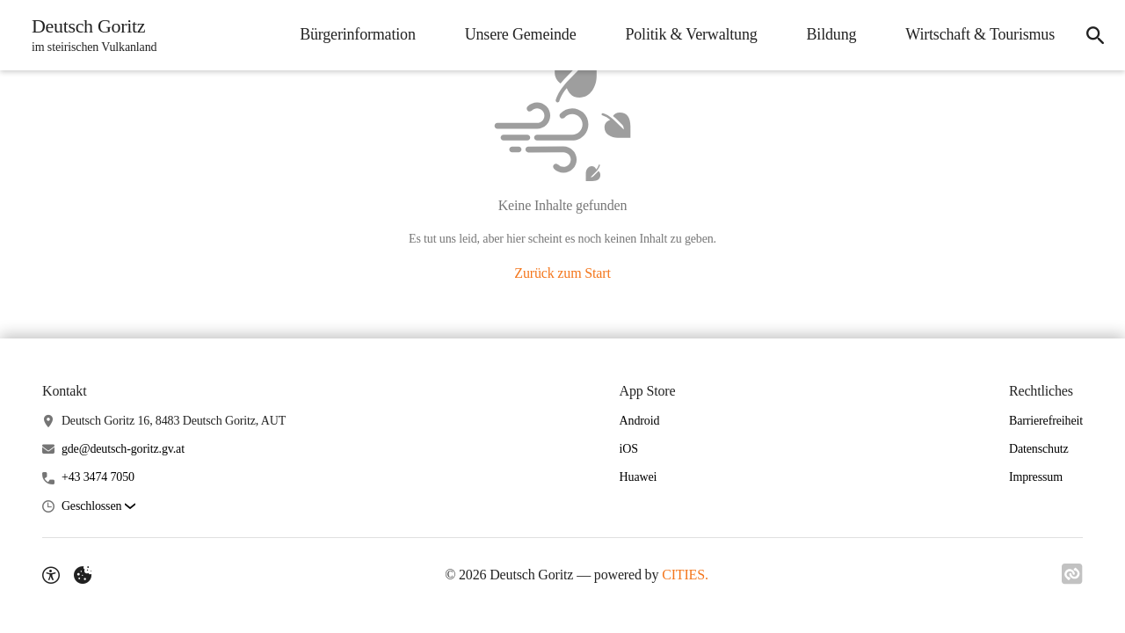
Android (640, 420)
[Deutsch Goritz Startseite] (88, 35)
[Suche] (1095, 35)
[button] (98, 507)
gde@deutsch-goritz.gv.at (123, 448)
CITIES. (685, 574)
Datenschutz (1039, 448)
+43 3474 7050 (98, 477)
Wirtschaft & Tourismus (980, 34)
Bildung (832, 34)
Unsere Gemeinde (521, 34)
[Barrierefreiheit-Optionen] (51, 575)
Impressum (1036, 477)
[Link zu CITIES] (1072, 574)
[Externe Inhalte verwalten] (82, 575)
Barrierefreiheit (1046, 420)
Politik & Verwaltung (691, 34)
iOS (629, 448)
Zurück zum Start (562, 273)
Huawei (638, 477)
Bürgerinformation (358, 34)
